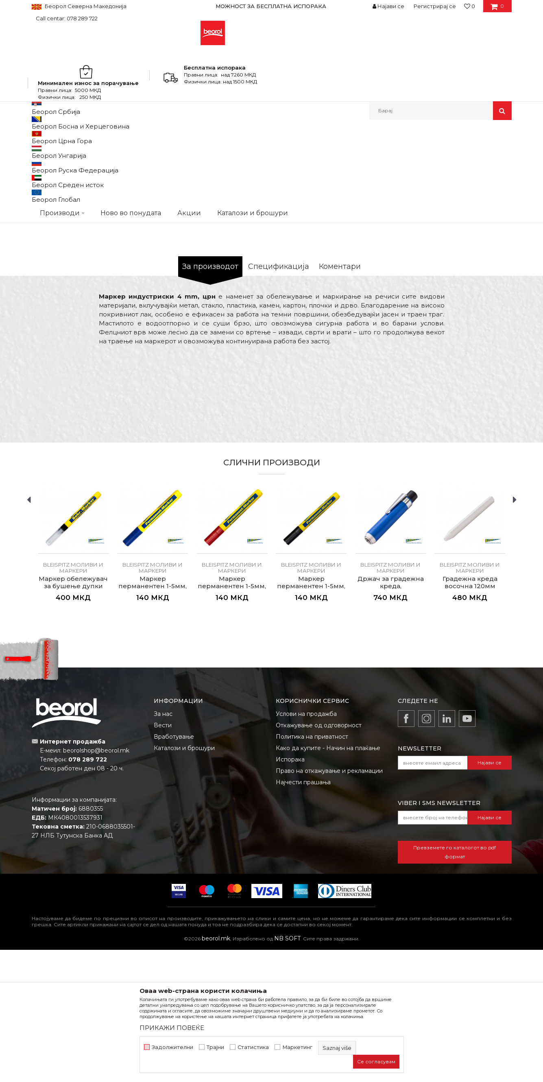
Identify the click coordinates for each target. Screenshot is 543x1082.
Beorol (39, 137)
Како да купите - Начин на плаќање (328, 880)
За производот (210, 398)
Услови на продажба (306, 846)
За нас (163, 846)
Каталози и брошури (184, 880)
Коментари (340, 398)
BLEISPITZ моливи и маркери (273, 137)
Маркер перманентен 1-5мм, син (152, 718)
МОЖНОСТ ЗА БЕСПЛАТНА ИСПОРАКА (271, 6)
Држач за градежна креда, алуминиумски (391, 718)
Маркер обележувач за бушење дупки (73, 714)
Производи (67, 137)
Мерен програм (109, 137)
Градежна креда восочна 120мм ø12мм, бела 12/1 (470, 718)
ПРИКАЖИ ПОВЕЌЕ (172, 1028)
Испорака (290, 891)
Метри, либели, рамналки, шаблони (183, 137)
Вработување (174, 869)
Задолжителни (172, 1047)
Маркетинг (297, 1047)
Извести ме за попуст (480, 288)
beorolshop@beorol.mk (96, 882)
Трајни (215, 1047)
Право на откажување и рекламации (329, 903)
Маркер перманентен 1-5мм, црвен (232, 718)
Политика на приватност (312, 869)
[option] (271, 6)
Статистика (253, 1047)
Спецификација (278, 398)
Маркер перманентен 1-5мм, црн (311, 718)
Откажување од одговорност (319, 857)
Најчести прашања (303, 914)
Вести (163, 857)
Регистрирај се (435, 6)
